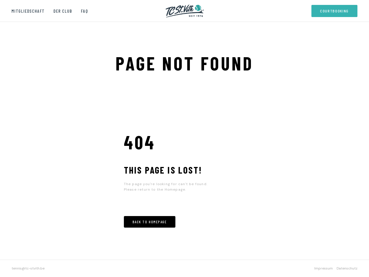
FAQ (84, 11)
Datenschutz (347, 268)
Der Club (63, 11)
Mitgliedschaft (28, 11)
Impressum (323, 268)
